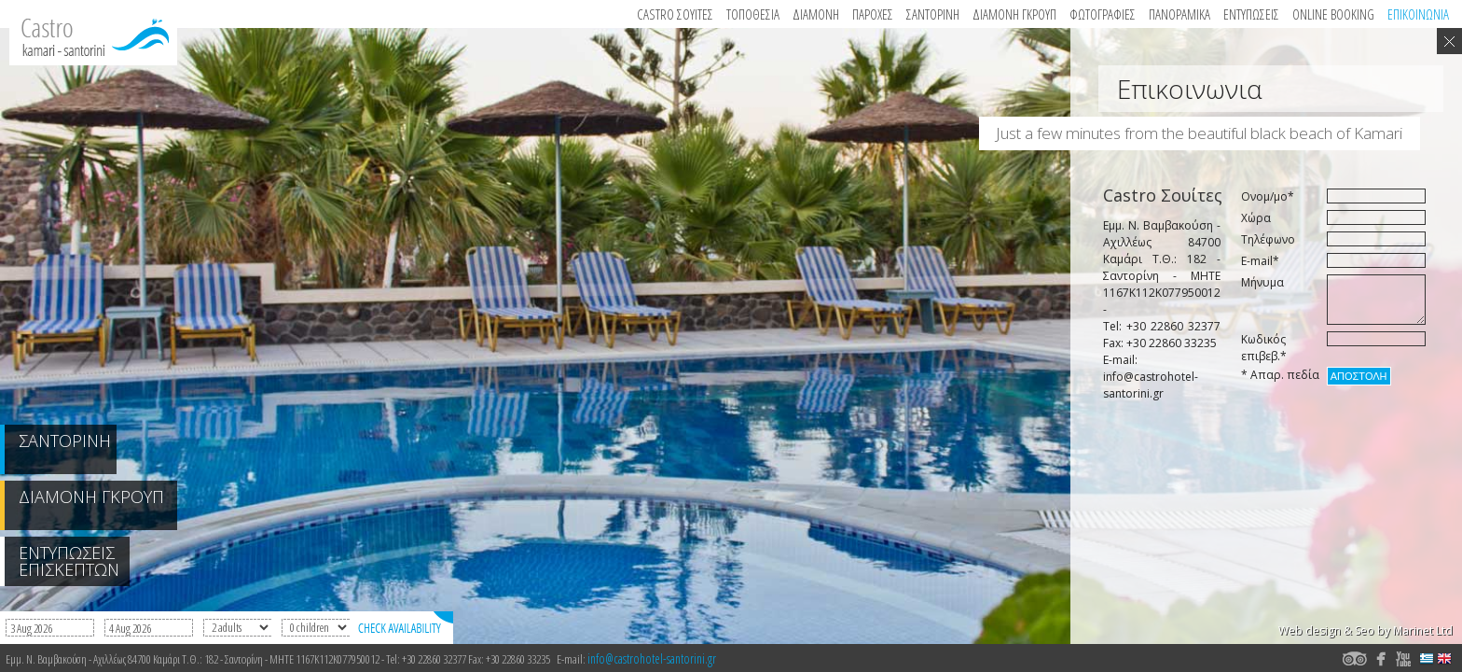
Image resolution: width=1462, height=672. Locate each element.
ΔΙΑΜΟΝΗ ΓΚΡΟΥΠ (1014, 14)
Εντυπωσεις (1251, 14)
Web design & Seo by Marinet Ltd (1365, 630)
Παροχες (872, 14)
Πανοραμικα (1179, 14)
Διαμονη (816, 14)
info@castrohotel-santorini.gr (651, 658)
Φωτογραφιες (1102, 14)
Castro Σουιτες (675, 14)
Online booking (1333, 14)
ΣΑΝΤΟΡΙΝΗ (932, 14)
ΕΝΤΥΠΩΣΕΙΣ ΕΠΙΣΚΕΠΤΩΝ (69, 561)
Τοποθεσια (752, 14)
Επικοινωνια (1418, 14)
